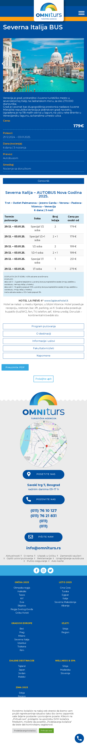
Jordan (21, 673)
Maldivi (21, 676)
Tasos (22, 595)
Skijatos (22, 605)
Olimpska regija (22, 587)
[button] (3, 63)
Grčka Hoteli (22, 612)
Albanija (65, 605)
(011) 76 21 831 (43, 516)
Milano (21, 635)
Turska (65, 591)
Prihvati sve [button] (46, 730)
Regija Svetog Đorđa (22, 609)
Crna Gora (65, 587)
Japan (22, 669)
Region (65, 632)
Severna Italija (21, 639)
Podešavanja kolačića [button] (25, 730)
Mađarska (65, 669)
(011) (43, 521)
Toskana (21, 646)
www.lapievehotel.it (56, 300)
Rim (22, 650)
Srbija (65, 628)
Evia (22, 602)
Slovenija (65, 673)
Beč (22, 628)
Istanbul (21, 643)
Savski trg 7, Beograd (43, 485)
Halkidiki (21, 591)
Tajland (21, 666)
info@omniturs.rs (43, 548)
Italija (65, 598)
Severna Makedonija (65, 602)
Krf (21, 598)
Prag (21, 632)
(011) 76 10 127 (43, 510)
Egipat (65, 595)
